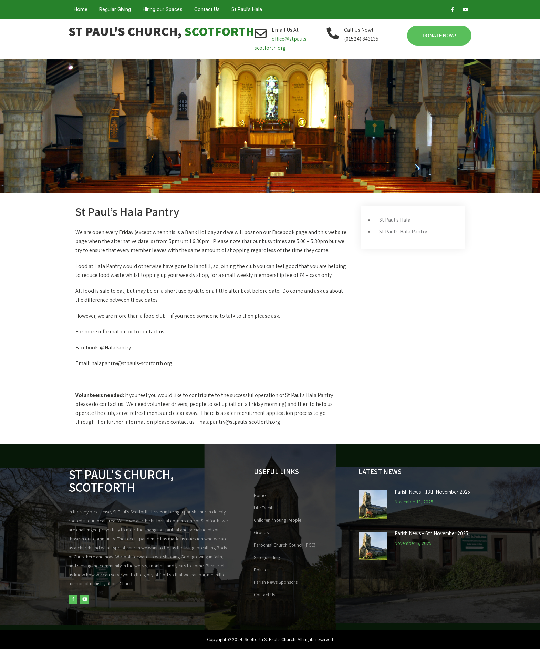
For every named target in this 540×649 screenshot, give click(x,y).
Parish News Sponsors (276, 582)
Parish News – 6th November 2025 (431, 533)
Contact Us (207, 9)
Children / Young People (277, 520)
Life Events (264, 508)
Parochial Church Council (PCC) (284, 545)
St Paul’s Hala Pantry (403, 231)
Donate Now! (439, 35)
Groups (261, 532)
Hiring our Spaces (163, 9)
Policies (261, 570)
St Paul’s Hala (246, 9)
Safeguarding (267, 557)
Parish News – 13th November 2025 (432, 492)
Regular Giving (115, 9)
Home (80, 9)
